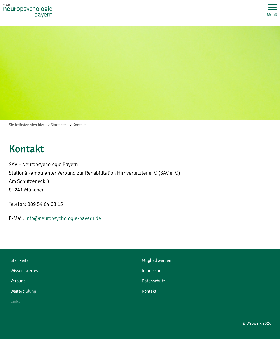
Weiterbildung (23, 291)
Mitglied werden (156, 260)
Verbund (18, 281)
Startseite (19, 260)
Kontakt (149, 291)
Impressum (152, 270)
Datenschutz (153, 281)
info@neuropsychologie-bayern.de (63, 218)
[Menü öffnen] (272, 8)
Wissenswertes (24, 270)
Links (15, 301)
